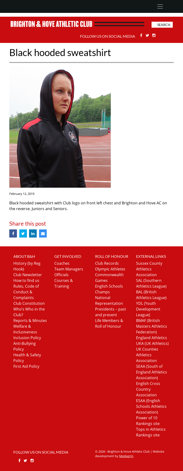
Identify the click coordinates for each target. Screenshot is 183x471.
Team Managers (68, 269)
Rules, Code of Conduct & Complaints (26, 292)
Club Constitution (29, 303)
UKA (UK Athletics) (152, 343)
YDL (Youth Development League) (148, 309)
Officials (61, 274)
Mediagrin (126, 456)
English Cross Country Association (148, 389)
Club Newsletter (27, 274)
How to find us (26, 280)
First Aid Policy (26, 366)
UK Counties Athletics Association (147, 355)
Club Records (107, 263)
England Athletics (151, 337)
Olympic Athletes (110, 269)
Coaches (62, 263)
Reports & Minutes (30, 320)
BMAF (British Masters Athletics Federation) (151, 326)
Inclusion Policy (27, 337)
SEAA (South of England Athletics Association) (151, 372)
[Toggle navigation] (160, 6)
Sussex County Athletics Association (149, 269)
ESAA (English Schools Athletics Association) (151, 406)
